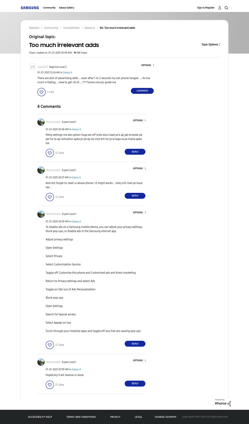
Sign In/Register (206, 7)
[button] (148, 65)
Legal (138, 417)
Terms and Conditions (81, 417)
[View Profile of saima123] (43, 67)
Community (49, 7)
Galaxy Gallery (66, 7)
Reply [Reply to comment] (135, 151)
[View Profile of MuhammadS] (53, 122)
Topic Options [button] (210, 44)
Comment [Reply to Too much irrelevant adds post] (142, 90)
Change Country (166, 417)
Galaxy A (67, 72)
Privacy (115, 417)
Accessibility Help (40, 417)
